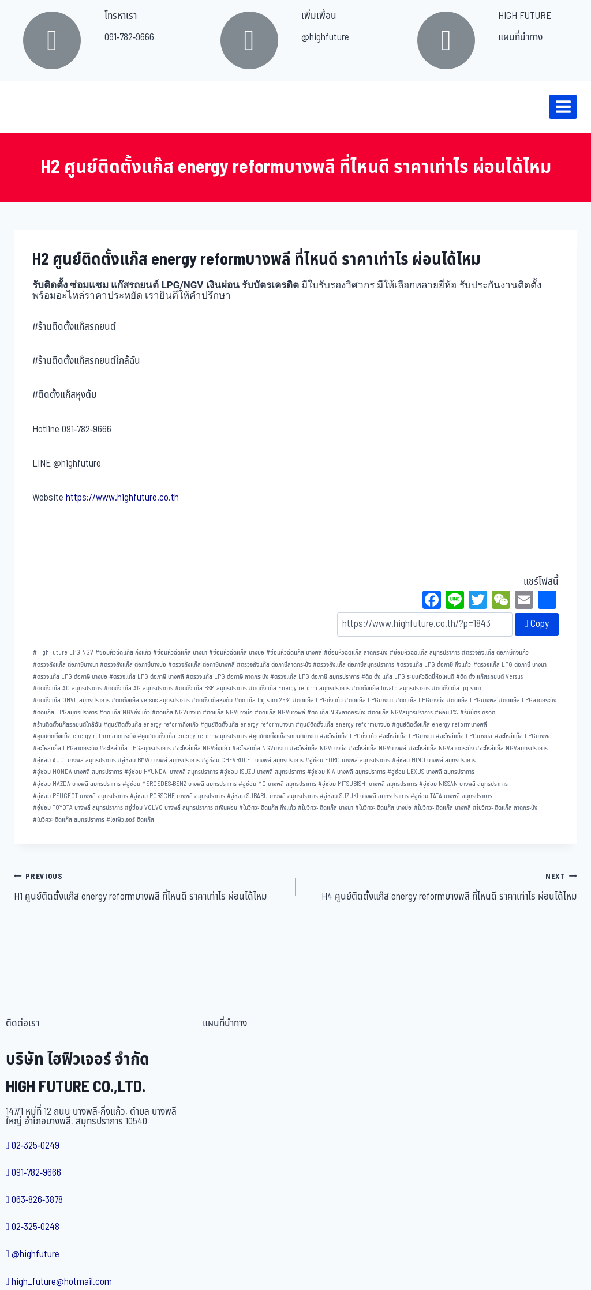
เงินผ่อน (226, 808)
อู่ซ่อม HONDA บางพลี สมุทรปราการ (77, 772)
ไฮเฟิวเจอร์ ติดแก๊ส (130, 820)
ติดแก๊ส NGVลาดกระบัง (336, 712)
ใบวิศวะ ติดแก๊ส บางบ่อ (383, 808)
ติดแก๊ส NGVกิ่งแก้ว (124, 712)
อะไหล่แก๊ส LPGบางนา (406, 736)
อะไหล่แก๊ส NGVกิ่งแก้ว (201, 748)
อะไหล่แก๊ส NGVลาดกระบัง (441, 748)
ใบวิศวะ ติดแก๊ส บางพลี (442, 808)
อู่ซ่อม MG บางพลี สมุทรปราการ (277, 784)
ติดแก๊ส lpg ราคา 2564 (262, 700)
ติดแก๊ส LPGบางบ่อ (420, 700)
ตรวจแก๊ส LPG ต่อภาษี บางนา (510, 665)
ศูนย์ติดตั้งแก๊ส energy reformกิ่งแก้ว (151, 724)
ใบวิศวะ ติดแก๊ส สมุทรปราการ (68, 820)
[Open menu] (563, 106)
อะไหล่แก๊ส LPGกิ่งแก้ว (348, 736)
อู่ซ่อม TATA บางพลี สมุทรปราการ (451, 796)
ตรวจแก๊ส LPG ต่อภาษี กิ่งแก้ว (433, 665)
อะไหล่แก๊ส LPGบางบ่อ (464, 736)
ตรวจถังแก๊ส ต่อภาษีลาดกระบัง (274, 665)
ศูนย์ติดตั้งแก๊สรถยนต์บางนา (283, 736)
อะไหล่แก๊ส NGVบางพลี (377, 748)
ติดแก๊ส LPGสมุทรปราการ (65, 712)
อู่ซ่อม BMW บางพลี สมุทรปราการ (159, 760)
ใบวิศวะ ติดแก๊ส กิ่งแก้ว (267, 808)
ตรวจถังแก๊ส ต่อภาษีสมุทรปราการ (353, 665)
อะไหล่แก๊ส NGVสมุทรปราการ (512, 748)
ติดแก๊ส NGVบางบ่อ (228, 712)
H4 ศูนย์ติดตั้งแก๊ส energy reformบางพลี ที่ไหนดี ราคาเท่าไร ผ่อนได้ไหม (441, 886)
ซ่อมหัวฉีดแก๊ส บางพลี (294, 652)
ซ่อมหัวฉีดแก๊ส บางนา (180, 652)
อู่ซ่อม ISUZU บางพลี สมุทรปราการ (262, 772)
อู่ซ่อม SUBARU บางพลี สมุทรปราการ (272, 796)
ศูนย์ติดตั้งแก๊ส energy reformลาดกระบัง (84, 736)
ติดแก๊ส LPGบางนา (369, 700)
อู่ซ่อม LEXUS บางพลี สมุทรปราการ (430, 772)
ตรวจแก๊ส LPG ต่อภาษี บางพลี (146, 677)
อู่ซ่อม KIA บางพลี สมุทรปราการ (346, 772)
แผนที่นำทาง (520, 37)
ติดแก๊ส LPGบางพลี (472, 700)
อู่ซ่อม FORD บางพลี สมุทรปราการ (347, 760)
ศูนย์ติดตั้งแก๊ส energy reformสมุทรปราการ (192, 736)
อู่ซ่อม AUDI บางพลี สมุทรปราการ (74, 760)
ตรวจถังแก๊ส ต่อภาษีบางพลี (201, 665)
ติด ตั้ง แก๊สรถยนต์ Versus (489, 677)
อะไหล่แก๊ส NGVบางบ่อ (318, 748)
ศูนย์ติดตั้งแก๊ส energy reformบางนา (247, 724)
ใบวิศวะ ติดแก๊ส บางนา (325, 808)
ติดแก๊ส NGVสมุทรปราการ (400, 712)
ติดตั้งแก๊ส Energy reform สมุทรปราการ (299, 688)
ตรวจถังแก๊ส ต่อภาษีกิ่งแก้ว (495, 652)
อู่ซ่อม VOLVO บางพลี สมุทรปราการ (169, 808)
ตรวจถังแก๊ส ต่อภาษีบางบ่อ (133, 665)
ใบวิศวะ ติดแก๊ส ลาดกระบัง (505, 808)
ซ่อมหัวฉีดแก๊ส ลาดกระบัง (355, 652)
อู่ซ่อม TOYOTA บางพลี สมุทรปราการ (78, 808)
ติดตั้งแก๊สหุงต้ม (212, 700)
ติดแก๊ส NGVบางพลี (280, 712)
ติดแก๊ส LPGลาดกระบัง (527, 700)
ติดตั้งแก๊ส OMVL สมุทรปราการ (71, 700)
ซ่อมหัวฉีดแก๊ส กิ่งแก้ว (123, 652)
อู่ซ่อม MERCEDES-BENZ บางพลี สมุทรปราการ (179, 784)
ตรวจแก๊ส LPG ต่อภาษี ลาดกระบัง (227, 677)
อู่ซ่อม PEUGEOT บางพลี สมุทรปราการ (80, 796)
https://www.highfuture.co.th (122, 497)
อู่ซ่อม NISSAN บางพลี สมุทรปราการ (463, 784)
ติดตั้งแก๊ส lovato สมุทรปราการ (390, 688)
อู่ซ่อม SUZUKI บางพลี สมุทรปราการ (364, 796)
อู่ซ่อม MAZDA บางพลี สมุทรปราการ (77, 784)
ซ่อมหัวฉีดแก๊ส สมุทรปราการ (425, 652)
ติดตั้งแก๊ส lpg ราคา (456, 688)
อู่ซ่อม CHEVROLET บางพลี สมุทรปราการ (252, 760)
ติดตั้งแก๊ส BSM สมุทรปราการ (211, 688)
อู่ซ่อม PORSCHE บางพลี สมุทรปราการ (177, 796)
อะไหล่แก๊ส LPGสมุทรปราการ (135, 748)
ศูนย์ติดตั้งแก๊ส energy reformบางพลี (439, 724)
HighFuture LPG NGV (63, 652)
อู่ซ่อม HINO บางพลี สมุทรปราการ (434, 760)
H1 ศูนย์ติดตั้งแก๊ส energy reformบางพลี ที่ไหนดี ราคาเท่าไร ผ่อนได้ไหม (150, 886)
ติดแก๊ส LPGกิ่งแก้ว (318, 700)
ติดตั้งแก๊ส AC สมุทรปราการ (67, 688)
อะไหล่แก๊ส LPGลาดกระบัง (65, 748)
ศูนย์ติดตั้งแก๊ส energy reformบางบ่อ (343, 724)
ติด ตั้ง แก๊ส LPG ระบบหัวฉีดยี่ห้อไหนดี (407, 677)
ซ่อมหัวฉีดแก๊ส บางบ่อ (236, 652)
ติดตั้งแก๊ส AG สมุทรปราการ (138, 688)
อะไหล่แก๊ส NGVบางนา (260, 748)
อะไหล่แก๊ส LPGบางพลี (523, 736)
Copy (537, 623)
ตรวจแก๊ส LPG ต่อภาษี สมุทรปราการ (315, 677)
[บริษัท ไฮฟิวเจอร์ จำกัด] (34, 106)
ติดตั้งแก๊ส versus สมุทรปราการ (150, 700)
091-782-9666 (129, 37)
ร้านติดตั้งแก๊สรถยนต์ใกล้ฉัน (67, 724)
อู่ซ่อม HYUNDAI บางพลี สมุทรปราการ (171, 772)
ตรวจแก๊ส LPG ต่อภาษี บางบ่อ (70, 677)
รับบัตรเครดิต (477, 712)
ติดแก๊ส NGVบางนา (176, 712)
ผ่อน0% (446, 712)
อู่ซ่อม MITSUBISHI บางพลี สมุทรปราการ (367, 784)
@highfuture (325, 37)
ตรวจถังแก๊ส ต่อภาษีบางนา (65, 665)
